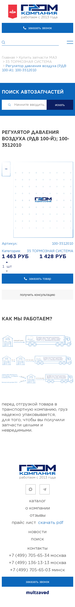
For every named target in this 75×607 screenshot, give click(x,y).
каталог (37, 500)
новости (37, 531)
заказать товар (40, 278)
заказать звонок (40, 28)
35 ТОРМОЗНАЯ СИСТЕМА (50, 251)
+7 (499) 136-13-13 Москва (37, 562)
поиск (37, 539)
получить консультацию (37, 294)
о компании (37, 508)
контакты (37, 548)
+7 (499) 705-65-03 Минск (37, 569)
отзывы (38, 515)
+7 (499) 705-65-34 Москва (37, 555)
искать (60, 105)
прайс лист (37, 522)
